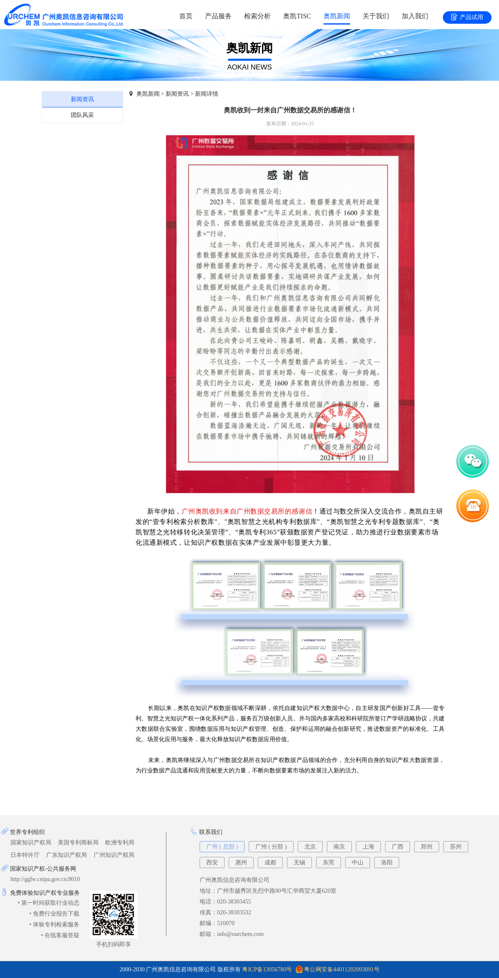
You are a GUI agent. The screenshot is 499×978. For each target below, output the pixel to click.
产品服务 (218, 16)
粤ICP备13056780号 (267, 969)
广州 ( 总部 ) (222, 847)
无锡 (299, 862)
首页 (186, 16)
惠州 (241, 862)
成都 (270, 862)
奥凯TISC (297, 16)
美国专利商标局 (78, 842)
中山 (357, 862)
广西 (397, 847)
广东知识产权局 (66, 855)
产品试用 (467, 18)
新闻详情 (206, 94)
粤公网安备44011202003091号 (341, 969)
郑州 (426, 847)
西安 (212, 862)
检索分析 (257, 16)
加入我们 (415, 16)
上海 (368, 847)
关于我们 (376, 16)
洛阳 (387, 862)
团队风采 (82, 115)
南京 (339, 847)
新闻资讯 (82, 99)
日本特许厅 (25, 855)
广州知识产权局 (114, 855)
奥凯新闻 (337, 16)
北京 (310, 847)
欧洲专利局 (119, 842)
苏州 (456, 847)
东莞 (328, 862)
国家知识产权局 (30, 842)
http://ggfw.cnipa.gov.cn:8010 (45, 879)
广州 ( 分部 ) (271, 847)
